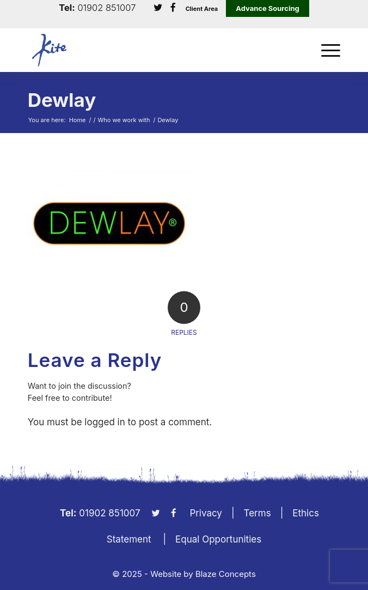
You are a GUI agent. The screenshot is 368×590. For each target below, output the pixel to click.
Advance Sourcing (267, 8)
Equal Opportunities (218, 539)
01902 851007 (106, 8)
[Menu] (325, 50)
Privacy (205, 513)
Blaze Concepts (225, 574)
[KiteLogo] (153, 50)
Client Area (202, 9)
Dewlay (62, 99)
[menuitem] (325, 50)
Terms (257, 513)
